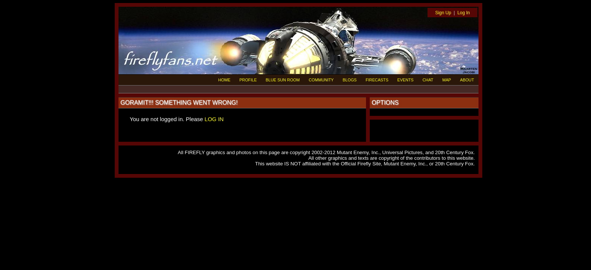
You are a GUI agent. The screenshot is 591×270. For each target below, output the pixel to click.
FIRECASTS (377, 80)
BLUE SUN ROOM (283, 80)
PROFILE (247, 80)
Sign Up (443, 12)
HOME (224, 80)
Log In (464, 12)
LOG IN (214, 119)
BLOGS (350, 80)
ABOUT (467, 80)
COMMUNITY (321, 80)
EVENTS (406, 80)
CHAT (428, 80)
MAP (446, 80)
